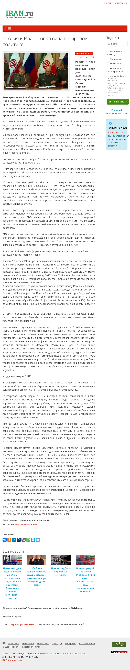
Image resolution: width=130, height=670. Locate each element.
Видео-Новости (11, 646)
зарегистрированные (22, 624)
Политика (114, 63)
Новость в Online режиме (115, 70)
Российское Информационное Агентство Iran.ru (62, 653)
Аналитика (43, 643)
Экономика (114, 59)
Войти (107, 2)
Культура (57, 643)
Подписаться (118, 101)
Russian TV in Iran (31, 646)
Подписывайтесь (116, 132)
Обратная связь (12, 660)
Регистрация (120, 2)
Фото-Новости (87, 643)
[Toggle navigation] (9, 28)
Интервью (70, 643)
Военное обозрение (26, 524)
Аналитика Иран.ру (114, 52)
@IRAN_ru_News (118, 127)
